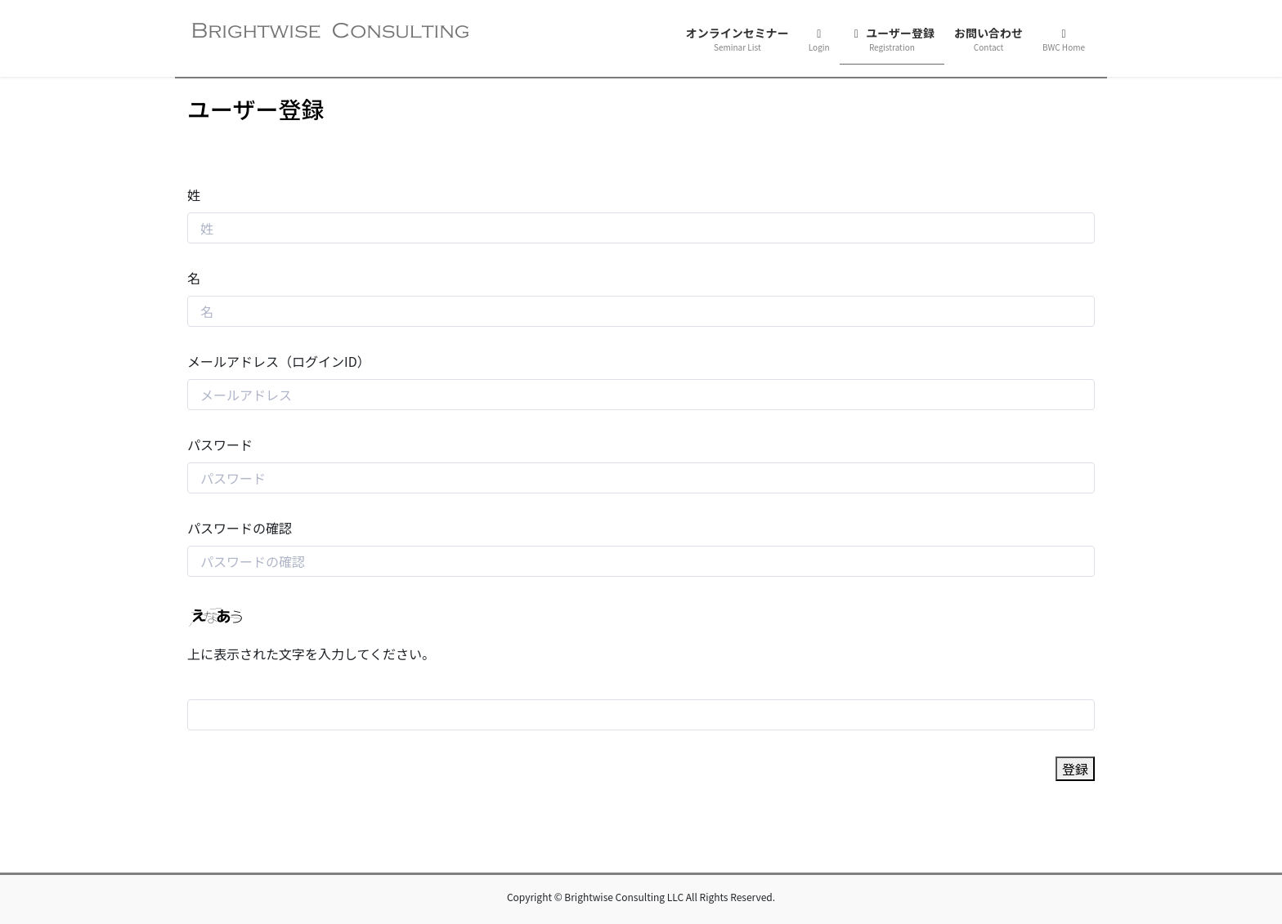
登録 (1075, 769)
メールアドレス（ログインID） (278, 361)
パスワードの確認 (239, 528)
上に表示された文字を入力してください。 (311, 653)
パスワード (220, 444)
